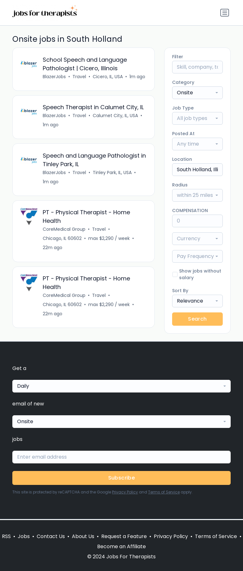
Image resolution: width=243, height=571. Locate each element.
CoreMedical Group (64, 231)
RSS (6, 536)
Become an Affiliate (121, 546)
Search (197, 319)
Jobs (24, 536)
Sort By (180, 290)
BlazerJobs (54, 76)
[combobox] (197, 92)
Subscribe (121, 478)
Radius (180, 185)
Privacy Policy (125, 493)
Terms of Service (164, 493)
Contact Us (51, 536)
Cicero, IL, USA (108, 76)
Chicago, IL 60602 (62, 240)
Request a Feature (124, 536)
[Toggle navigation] (225, 13)
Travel (79, 76)
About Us (83, 536)
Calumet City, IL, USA (115, 116)
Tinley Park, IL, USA (112, 173)
